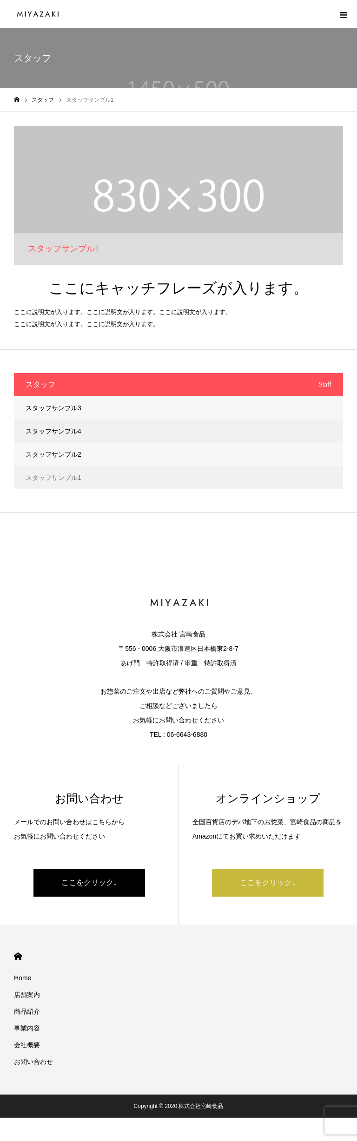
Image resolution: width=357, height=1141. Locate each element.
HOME (18, 956)
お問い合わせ (33, 1061)
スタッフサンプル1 (53, 477)
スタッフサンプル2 (53, 454)
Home (22, 978)
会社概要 (27, 1045)
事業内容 (27, 1028)
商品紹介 (27, 1011)
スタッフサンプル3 (53, 408)
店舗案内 (27, 994)
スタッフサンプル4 (53, 431)
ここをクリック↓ (89, 882)
